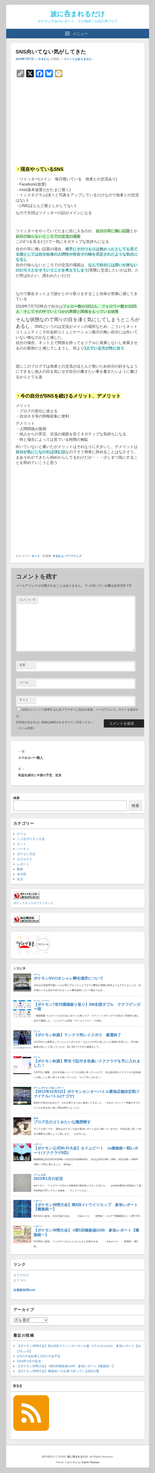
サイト (24, 700)
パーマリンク (73, 556)
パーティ (23, 849)
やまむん (44, 59)
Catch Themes (90, 1462)
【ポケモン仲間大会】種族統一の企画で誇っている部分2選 (58, 1371)
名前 (22, 665)
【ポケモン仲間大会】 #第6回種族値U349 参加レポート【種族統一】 (66, 1366)
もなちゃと (24, 859)
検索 (16, 798)
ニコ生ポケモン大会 (31, 839)
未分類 (21, 874)
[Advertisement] (78, 121)
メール (24, 682)
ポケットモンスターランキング (33, 902)
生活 (20, 879)
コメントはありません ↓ (78, 59)
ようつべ (19, 1280)
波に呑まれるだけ (77, 14)
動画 (20, 869)
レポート (23, 864)
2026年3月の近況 (29, 1361)
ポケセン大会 (26, 854)
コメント (27, 599)
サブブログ (21, 1275)
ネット (35, 556)
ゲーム (21, 834)
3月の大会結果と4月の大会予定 (38, 1356)
